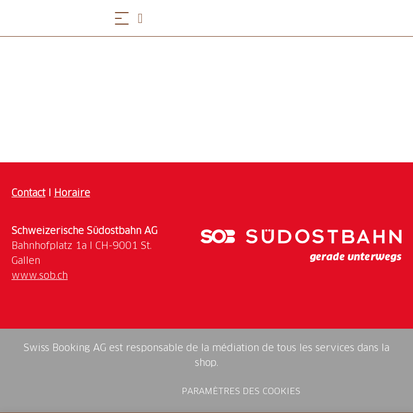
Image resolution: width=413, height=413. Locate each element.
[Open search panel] (144, 18)
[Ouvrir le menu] (122, 18)
